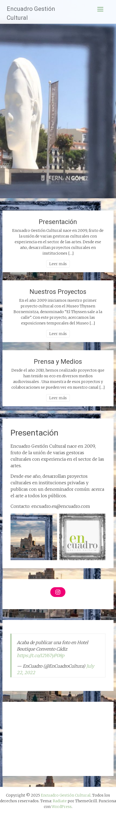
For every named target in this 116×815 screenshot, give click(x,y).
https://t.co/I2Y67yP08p (40, 655)
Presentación (58, 222)
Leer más (58, 263)
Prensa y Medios (58, 361)
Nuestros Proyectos (57, 292)
